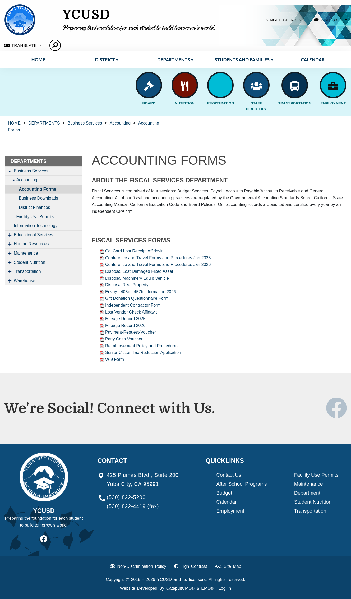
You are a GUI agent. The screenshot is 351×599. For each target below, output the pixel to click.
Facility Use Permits (35, 216)
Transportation (27, 271)
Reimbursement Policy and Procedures (141, 346)
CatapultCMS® (180, 588)
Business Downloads (38, 198)
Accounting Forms (37, 189)
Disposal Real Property (127, 285)
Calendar (313, 59)
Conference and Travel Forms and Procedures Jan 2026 (158, 264)
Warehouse (24, 280)
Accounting (120, 123)
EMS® (207, 588)
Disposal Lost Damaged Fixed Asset (139, 271)
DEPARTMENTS (175, 59)
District (107, 59)
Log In (225, 588)
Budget (224, 493)
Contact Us (228, 475)
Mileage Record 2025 (125, 318)
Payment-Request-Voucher (130, 332)
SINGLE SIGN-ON (284, 19)
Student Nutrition (29, 262)
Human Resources (31, 244)
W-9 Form (114, 359)
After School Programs (241, 484)
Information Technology (35, 225)
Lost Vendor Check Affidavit (131, 312)
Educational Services (33, 235)
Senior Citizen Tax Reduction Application (143, 352)
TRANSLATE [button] (24, 45)
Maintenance (26, 253)
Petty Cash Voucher (123, 339)
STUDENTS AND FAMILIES (244, 59)
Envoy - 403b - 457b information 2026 (140, 291)
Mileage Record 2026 (125, 325)
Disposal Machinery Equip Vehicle (137, 278)
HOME (38, 59)
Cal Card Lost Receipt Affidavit (134, 251)
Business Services (84, 123)
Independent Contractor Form (133, 305)
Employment (230, 511)
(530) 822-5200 (126, 497)
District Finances (34, 207)
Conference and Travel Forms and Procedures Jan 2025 (158, 258)
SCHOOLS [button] (332, 19)
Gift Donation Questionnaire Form (136, 298)
